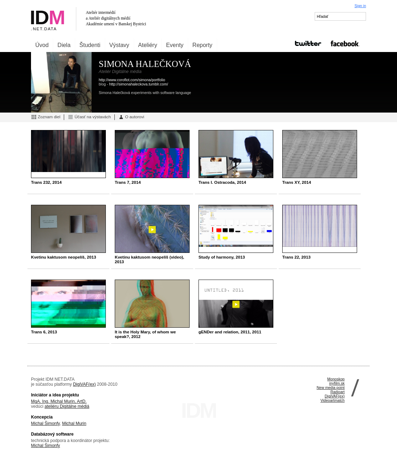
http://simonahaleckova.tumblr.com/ (138, 84)
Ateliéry (147, 45)
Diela (63, 45)
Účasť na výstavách (89, 117)
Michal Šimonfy (45, 423)
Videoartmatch (332, 400)
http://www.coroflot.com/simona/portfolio (132, 80)
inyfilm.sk (337, 383)
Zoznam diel (45, 117)
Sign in (360, 6)
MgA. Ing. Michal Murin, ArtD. (59, 401)
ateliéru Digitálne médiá (67, 406)
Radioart (337, 392)
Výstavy (119, 45)
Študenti (89, 45)
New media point (330, 387)
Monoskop (336, 379)
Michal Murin (74, 423)
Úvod (41, 45)
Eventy (175, 45)
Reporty (202, 45)
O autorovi (131, 117)
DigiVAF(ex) (84, 384)
